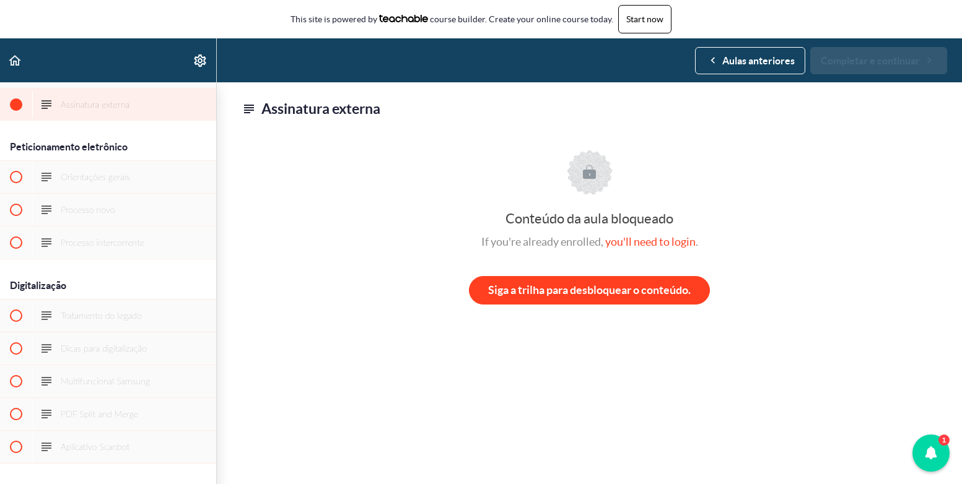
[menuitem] (200, 60)
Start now (644, 19)
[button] (15, 60)
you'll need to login (650, 241)
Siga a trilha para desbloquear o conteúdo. (589, 289)
